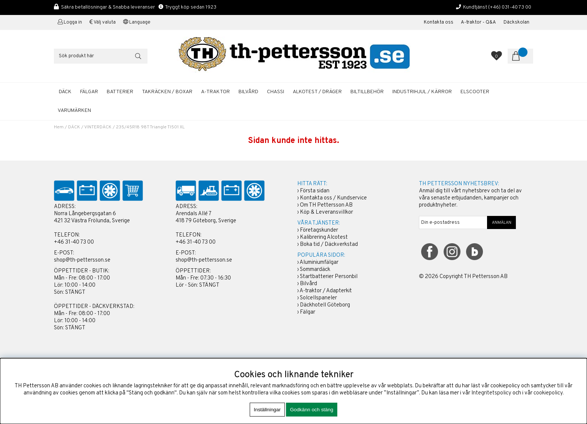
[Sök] (100, 56)
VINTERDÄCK (98, 127)
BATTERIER (120, 92)
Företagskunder (319, 230)
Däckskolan (516, 22)
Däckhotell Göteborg (325, 305)
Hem (59, 127)
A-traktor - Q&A (478, 22)
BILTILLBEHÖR (367, 92)
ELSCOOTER (474, 92)
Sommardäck (315, 269)
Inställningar (267, 409)
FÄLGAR (89, 92)
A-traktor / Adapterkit (325, 291)
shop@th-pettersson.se (82, 260)
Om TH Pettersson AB (326, 205)
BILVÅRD (248, 92)
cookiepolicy (548, 393)
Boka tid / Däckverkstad (329, 244)
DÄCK (65, 92)
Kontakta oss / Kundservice (333, 198)
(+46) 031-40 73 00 (509, 7)
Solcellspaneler (318, 298)
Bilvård (308, 283)
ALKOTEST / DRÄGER (317, 92)
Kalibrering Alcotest (324, 237)
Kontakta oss (438, 22)
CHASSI (275, 92)
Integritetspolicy (491, 393)
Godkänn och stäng (312, 409)
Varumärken (74, 110)
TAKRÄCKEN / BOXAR (167, 92)
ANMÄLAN (501, 222)
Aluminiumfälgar (318, 262)
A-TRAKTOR (215, 92)
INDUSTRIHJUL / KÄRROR (422, 92)
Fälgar (307, 312)
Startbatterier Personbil (329, 276)
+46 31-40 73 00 (74, 242)
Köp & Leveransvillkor (326, 212)
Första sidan (314, 191)
